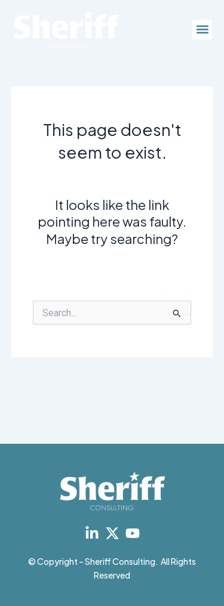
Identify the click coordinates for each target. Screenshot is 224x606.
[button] (202, 29)
